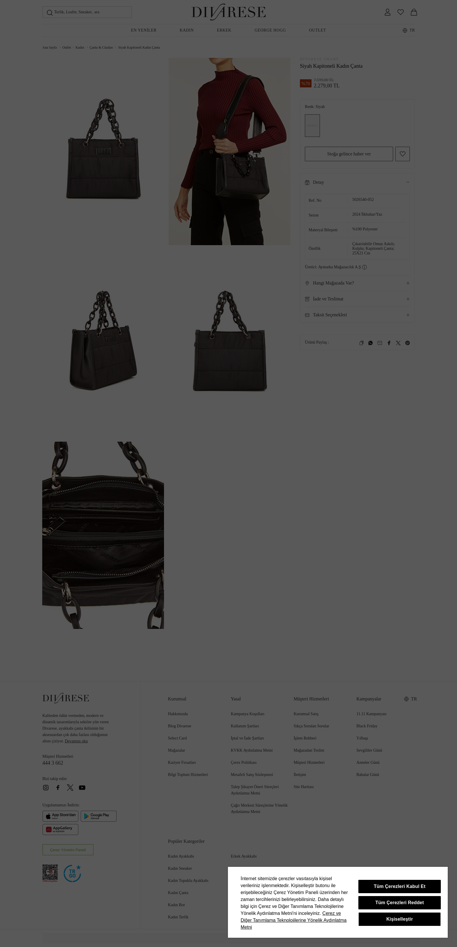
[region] (338, 902)
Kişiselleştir (399, 919)
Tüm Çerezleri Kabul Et (399, 886)
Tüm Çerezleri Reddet (399, 902)
